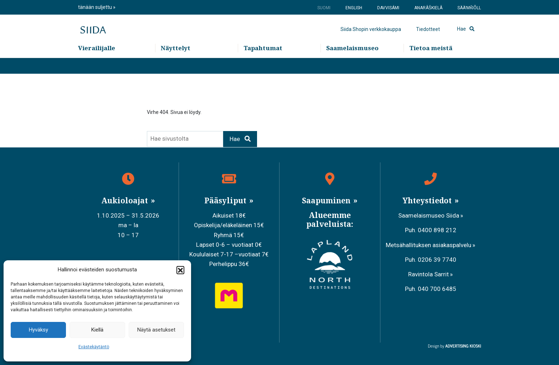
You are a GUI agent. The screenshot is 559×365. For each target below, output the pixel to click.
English (353, 7)
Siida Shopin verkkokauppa (370, 37)
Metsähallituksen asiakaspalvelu (428, 245)
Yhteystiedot (427, 200)
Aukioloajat (125, 200)
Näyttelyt (175, 64)
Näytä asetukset (156, 330)
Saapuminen (327, 200)
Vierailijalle (96, 64)
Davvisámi (388, 7)
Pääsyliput (226, 200)
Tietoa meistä (430, 64)
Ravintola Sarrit (428, 274)
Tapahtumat (262, 64)
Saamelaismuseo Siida (428, 215)
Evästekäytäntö (93, 346)
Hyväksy (38, 330)
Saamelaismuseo (352, 64)
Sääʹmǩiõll (469, 7)
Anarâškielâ (428, 7)
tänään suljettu (95, 7)
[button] (180, 269)
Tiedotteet (428, 37)
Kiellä (97, 330)
